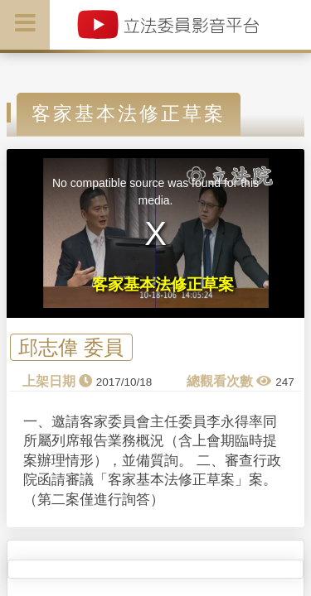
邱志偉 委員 (71, 347)
